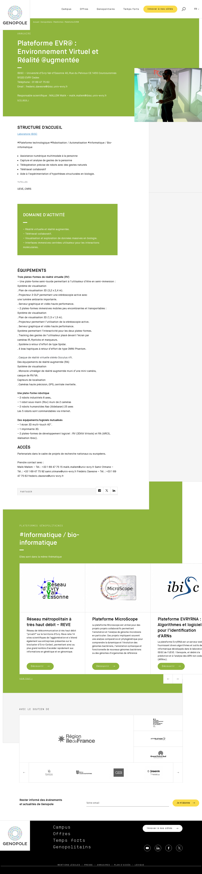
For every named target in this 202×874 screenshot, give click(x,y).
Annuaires (103, 865)
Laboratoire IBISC (27, 134)
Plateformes (58, 22)
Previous (168, 679)
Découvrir (40, 666)
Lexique (139, 865)
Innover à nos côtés (160, 9)
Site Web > (23, 100)
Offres (84, 9)
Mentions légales (69, 865)
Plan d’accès (122, 865)
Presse (88, 865)
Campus (67, 9)
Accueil (36, 22)
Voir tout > (26, 679)
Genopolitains (106, 9)
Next (177, 679)
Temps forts (131, 9)
